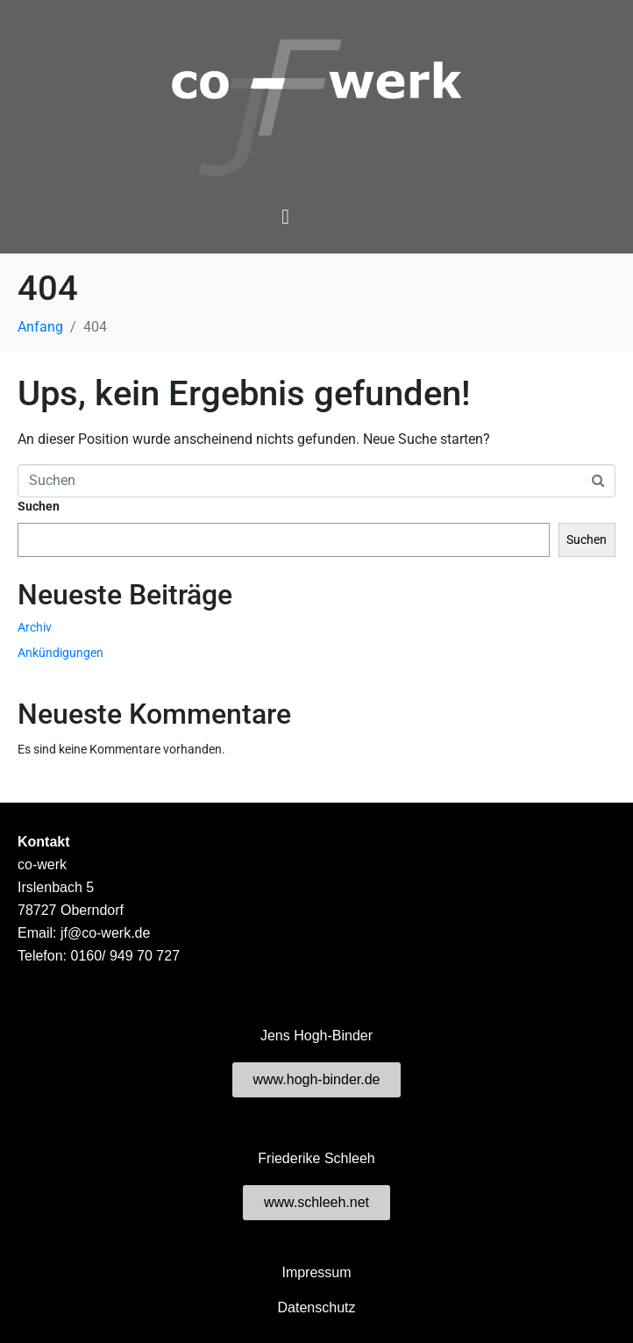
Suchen (39, 506)
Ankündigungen (60, 653)
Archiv (35, 627)
